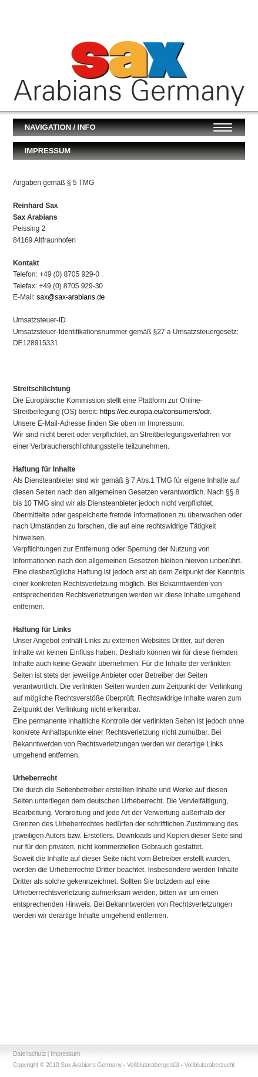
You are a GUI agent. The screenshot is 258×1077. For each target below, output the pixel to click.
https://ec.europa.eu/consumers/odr (155, 412)
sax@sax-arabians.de (70, 297)
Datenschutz (29, 1054)
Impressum (65, 1054)
